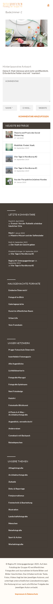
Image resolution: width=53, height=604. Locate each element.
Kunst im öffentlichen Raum (20, 311)
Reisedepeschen (15, 442)
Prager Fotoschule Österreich (21, 350)
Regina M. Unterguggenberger (21, 260)
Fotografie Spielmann (17, 384)
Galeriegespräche (16, 304)
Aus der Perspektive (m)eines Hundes (30, 179)
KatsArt (11, 398)
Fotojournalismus (16, 495)
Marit (10, 233)
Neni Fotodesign (15, 391)
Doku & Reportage (16, 488)
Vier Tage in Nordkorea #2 (25, 156)
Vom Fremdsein (15, 325)
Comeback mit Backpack (19, 435)
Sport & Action (15, 537)
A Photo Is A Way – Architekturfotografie (18, 413)
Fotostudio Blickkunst (18, 405)
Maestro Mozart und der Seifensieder (27, 235)
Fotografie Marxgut (17, 377)
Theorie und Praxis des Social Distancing (27, 133)
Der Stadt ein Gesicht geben (23, 244)
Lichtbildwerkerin (16, 370)
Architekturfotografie (18, 475)
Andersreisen (14, 428)
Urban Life (13, 318)
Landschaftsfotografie (18, 516)
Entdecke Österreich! (17, 290)
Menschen (13, 523)
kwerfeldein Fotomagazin (19, 356)
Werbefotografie (15, 544)
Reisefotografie (15, 530)
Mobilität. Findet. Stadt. (24, 145)
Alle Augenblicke (15, 363)
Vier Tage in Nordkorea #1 (25, 168)
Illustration (13, 509)
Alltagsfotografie (15, 468)
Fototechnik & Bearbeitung (20, 502)
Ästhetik (12, 482)
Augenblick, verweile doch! (20, 421)
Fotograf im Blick (16, 297)
